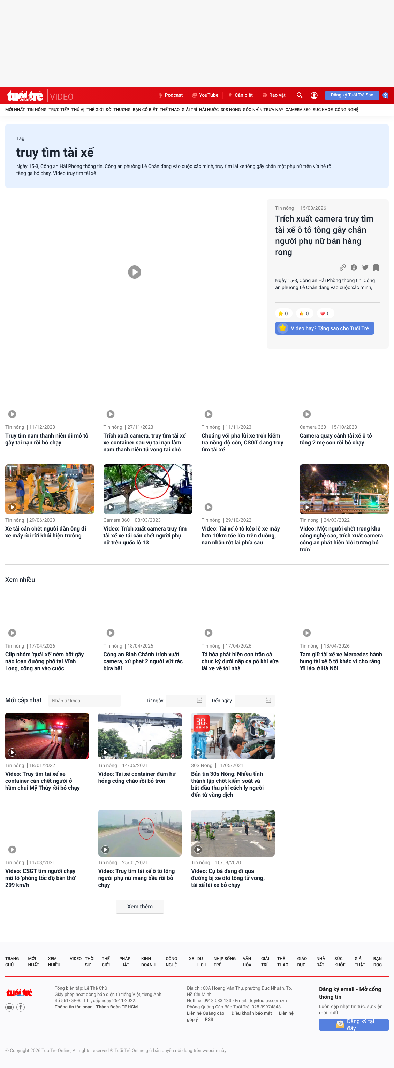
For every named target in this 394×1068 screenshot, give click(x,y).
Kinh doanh (148, 961)
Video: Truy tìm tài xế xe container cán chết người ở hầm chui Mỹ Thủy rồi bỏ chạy (42, 781)
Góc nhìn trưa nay (263, 109)
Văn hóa (247, 961)
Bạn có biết (145, 109)
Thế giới (95, 109)
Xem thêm (140, 906)
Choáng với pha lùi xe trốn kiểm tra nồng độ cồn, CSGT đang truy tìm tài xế (242, 442)
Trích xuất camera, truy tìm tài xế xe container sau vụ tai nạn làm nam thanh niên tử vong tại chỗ (145, 442)
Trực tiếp (59, 109)
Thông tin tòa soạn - (75, 1007)
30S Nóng (231, 109)
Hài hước (209, 109)
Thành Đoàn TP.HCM (117, 1007)
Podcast (170, 95)
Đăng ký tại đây (360, 1025)
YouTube (204, 95)
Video (76, 958)
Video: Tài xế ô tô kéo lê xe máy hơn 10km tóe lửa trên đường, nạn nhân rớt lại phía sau (241, 535)
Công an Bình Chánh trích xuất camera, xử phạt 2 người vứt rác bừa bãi (143, 661)
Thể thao (170, 109)
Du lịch (201, 961)
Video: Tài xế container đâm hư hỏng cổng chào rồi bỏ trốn (137, 777)
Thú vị (77, 109)
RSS (209, 1019)
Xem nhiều (20, 579)
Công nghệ (346, 109)
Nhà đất (320, 961)
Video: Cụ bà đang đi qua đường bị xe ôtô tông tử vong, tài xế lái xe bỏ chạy (228, 878)
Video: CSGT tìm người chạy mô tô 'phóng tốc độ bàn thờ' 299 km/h (40, 878)
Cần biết (240, 95)
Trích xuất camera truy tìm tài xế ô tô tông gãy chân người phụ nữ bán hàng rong (324, 235)
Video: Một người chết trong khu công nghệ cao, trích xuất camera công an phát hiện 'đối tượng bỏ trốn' (341, 539)
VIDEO (62, 97)
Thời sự (90, 961)
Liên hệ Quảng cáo (206, 1013)
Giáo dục (302, 961)
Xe (191, 958)
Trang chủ (12, 961)
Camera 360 (298, 109)
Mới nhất (15, 109)
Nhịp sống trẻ (225, 961)
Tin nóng (37, 109)
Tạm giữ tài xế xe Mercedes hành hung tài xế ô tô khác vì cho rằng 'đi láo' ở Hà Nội (341, 661)
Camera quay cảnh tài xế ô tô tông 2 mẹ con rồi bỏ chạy (336, 439)
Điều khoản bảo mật (252, 1013)
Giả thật (360, 961)
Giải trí (189, 109)
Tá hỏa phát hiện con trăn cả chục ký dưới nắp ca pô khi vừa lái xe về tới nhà (240, 661)
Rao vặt (274, 95)
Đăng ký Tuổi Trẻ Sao (352, 95)
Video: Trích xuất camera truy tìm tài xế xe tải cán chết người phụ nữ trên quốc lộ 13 (145, 535)
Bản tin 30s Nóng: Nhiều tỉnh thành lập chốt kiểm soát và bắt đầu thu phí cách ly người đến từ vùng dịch (227, 784)
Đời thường (118, 109)
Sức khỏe (323, 109)
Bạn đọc (377, 961)
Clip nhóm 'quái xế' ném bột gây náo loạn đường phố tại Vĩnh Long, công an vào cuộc (44, 661)
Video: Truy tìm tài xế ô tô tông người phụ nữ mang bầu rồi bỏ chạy (136, 878)
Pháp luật (124, 961)
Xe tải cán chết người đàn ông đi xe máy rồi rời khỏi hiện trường (45, 532)
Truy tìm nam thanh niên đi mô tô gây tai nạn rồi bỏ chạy (46, 439)
